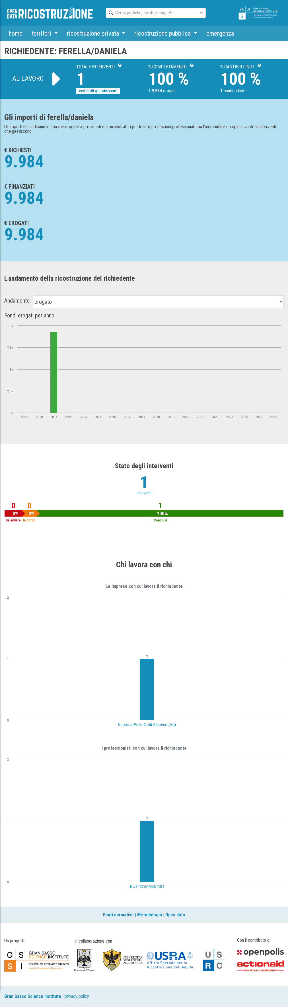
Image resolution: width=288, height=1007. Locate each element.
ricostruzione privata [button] (93, 33)
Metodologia (149, 915)
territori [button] (42, 33)
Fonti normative (118, 915)
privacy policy (77, 996)
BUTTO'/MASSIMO (147, 886)
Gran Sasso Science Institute (32, 996)
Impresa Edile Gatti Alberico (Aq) (147, 724)
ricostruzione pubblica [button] (163, 33)
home (15, 33)
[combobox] (150, 13)
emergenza (220, 33)
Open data (175, 915)
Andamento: (17, 300)
